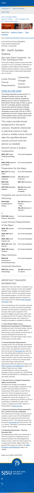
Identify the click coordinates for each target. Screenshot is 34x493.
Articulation (5, 9)
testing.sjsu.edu (17, 406)
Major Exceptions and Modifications (12, 366)
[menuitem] (5, 8)
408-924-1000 (9, 484)
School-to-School (7, 19)
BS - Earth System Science (9, 21)
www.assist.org (20, 351)
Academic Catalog (16, 32)
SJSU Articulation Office (9, 17)
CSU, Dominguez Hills (22, 19)
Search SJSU (5, 12)
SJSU (3, 3)
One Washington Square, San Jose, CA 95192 (16, 479)
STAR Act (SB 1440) (11, 91)
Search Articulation (18, 9)
